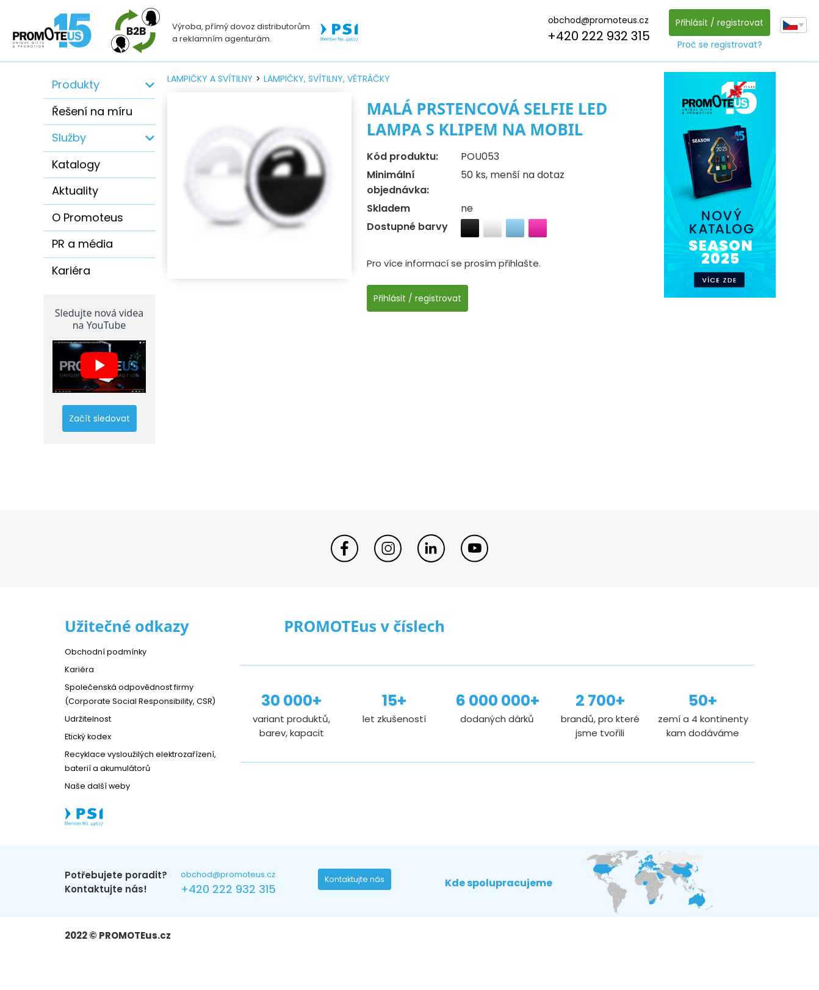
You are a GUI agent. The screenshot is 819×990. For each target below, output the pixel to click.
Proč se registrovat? (716, 44)
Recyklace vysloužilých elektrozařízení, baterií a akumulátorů (120, 781)
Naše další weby (102, 813)
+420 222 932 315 (595, 36)
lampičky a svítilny (210, 79)
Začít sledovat (99, 418)
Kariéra (71, 270)
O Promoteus (87, 217)
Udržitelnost (92, 732)
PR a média (82, 243)
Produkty (75, 84)
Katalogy (76, 164)
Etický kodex (92, 750)
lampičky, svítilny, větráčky (327, 79)
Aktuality (75, 190)
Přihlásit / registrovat (716, 22)
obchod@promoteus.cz (595, 20)
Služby (69, 137)
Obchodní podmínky (110, 651)
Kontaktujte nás (358, 910)
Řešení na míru (92, 111)
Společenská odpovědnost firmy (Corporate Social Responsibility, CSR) (138, 700)
